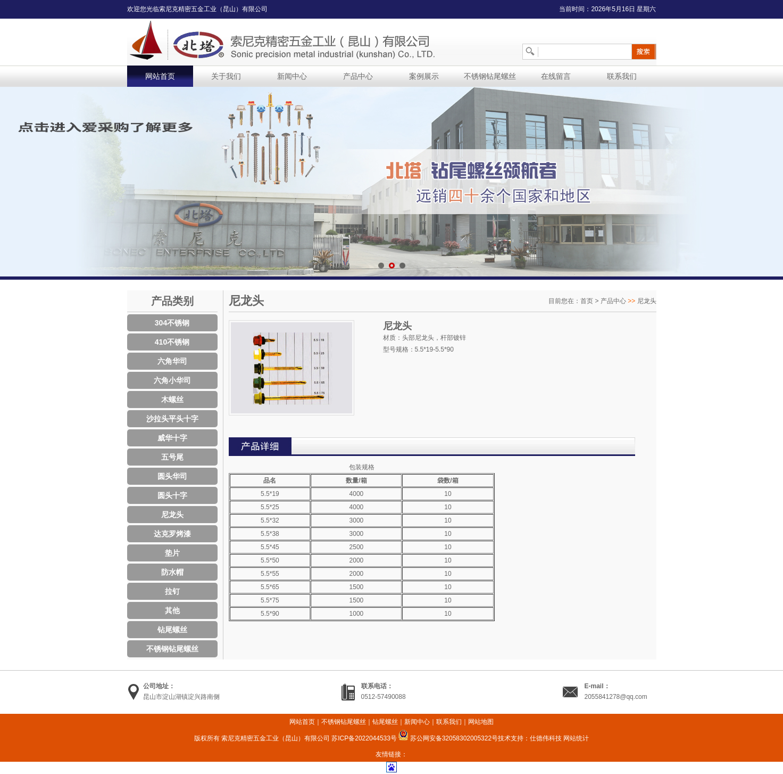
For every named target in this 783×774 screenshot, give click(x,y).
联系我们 (622, 76)
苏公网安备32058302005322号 (448, 738)
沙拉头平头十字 (172, 418)
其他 (172, 610)
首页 (586, 301)
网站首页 (160, 76)
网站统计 (576, 738)
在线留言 (556, 76)
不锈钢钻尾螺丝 (490, 76)
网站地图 (481, 722)
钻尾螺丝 (172, 629)
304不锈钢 (172, 323)
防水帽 (172, 572)
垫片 (172, 553)
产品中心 (358, 76)
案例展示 (424, 76)
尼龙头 (172, 514)
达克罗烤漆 (172, 533)
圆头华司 (172, 476)
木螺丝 (172, 399)
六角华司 (172, 361)
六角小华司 (172, 380)
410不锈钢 (172, 342)
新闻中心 (292, 76)
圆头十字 (172, 495)
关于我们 (226, 76)
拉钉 (172, 591)
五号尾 (172, 457)
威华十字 (172, 438)
